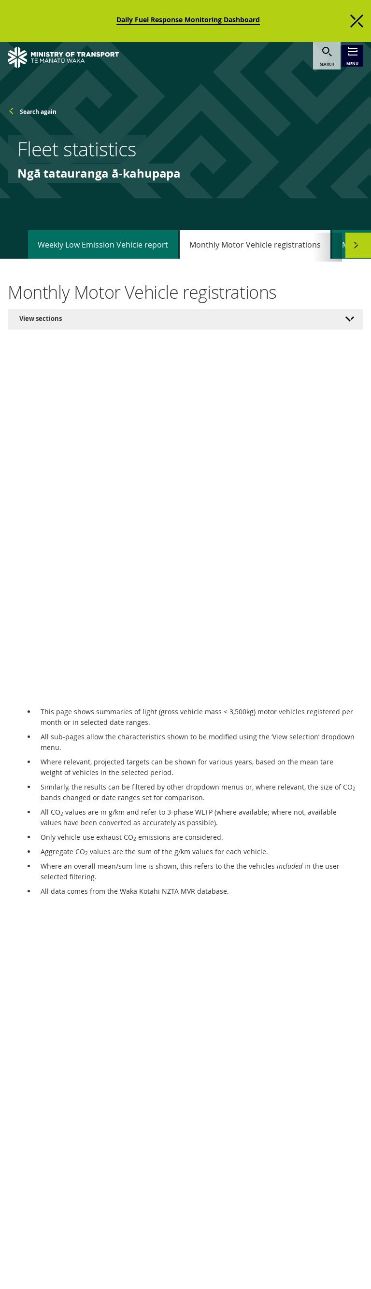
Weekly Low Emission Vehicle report (103, 234)
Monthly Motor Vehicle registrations (255, 234)
